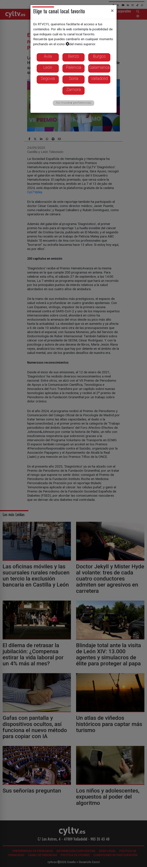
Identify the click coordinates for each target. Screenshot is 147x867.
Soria (73, 78)
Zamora (73, 89)
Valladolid (99, 78)
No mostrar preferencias (73, 103)
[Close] (112, 10)
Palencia (73, 67)
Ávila (48, 56)
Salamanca (99, 67)
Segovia (48, 78)
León (47, 67)
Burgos (99, 56)
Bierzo (73, 56)
